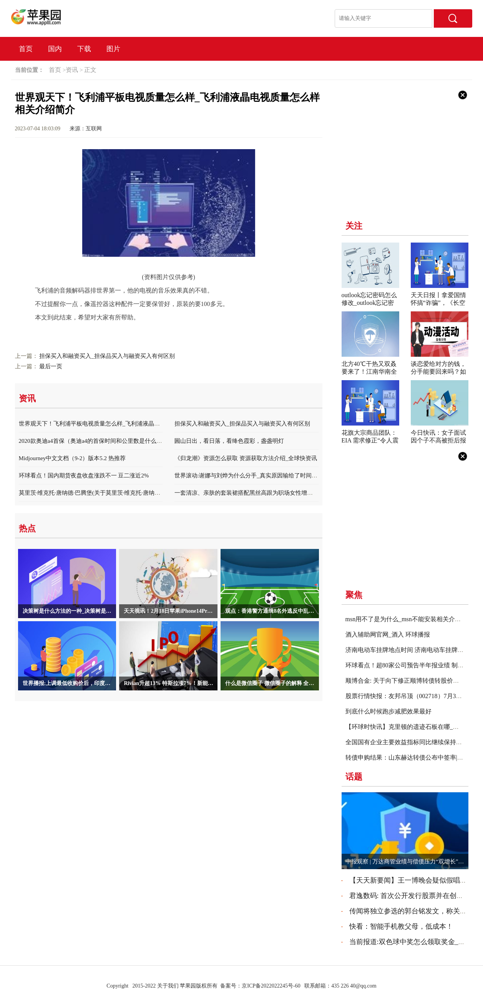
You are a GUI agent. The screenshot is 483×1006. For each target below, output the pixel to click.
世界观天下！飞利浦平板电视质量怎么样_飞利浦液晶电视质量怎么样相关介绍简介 (124, 424)
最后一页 (50, 366)
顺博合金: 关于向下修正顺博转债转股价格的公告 (411, 680)
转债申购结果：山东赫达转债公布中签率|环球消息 (413, 757)
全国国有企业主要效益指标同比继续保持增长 (406, 742)
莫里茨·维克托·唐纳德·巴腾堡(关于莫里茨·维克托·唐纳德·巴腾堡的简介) (109, 493)
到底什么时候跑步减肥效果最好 (388, 711)
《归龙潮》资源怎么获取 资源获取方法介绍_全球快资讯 (245, 458)
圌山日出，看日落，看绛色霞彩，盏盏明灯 (229, 441)
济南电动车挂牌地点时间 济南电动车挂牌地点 (407, 650)
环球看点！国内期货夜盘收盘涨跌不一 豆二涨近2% (84, 475)
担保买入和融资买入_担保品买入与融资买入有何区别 (107, 356)
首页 (26, 49)
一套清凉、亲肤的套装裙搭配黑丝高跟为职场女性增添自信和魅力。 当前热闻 (273, 493)
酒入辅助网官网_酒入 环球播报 (387, 634)
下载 (84, 49)
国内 (55, 49)
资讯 (72, 70)
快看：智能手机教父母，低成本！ (401, 926)
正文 (90, 70)
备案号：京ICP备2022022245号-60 (260, 986)
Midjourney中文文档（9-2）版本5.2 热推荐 (72, 458)
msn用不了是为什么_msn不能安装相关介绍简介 (409, 619)
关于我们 (168, 986)
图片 (113, 49)
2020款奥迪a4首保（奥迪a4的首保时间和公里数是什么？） (93, 441)
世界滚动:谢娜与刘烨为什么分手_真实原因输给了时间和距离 (251, 475)
